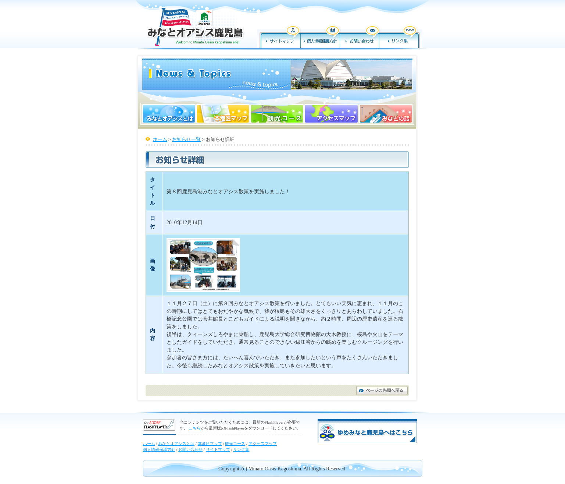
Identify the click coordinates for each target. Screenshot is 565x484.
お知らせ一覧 (186, 139)
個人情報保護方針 (320, 36)
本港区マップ (223, 114)
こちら (195, 428)
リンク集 (400, 36)
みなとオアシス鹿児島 (194, 26)
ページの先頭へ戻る (382, 390)
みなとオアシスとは (168, 114)
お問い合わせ (359, 36)
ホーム (160, 139)
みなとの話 (386, 114)
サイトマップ (279, 36)
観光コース (277, 114)
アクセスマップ (331, 114)
